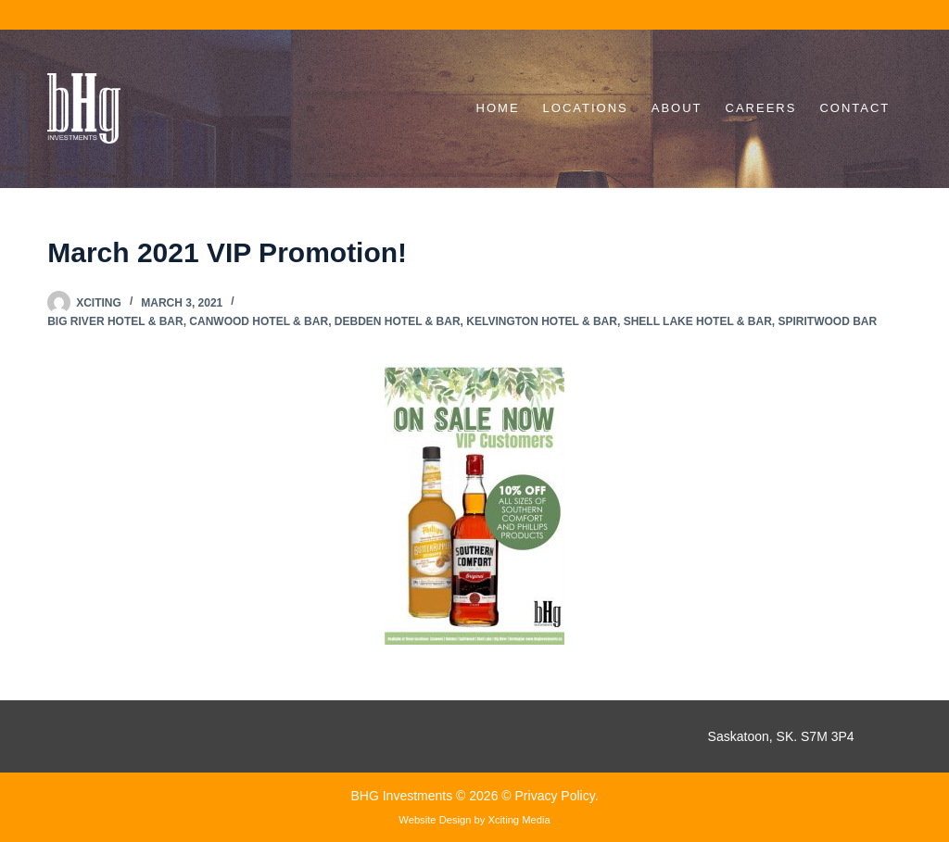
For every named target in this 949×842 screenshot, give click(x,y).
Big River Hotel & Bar (115, 321)
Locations (585, 108)
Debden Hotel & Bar (398, 321)
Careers (761, 108)
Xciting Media (519, 819)
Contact (854, 108)
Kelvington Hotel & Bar (541, 321)
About (677, 108)
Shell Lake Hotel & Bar (698, 321)
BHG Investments (403, 795)
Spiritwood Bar (828, 321)
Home (498, 108)
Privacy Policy (555, 795)
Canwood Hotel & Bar (258, 321)
